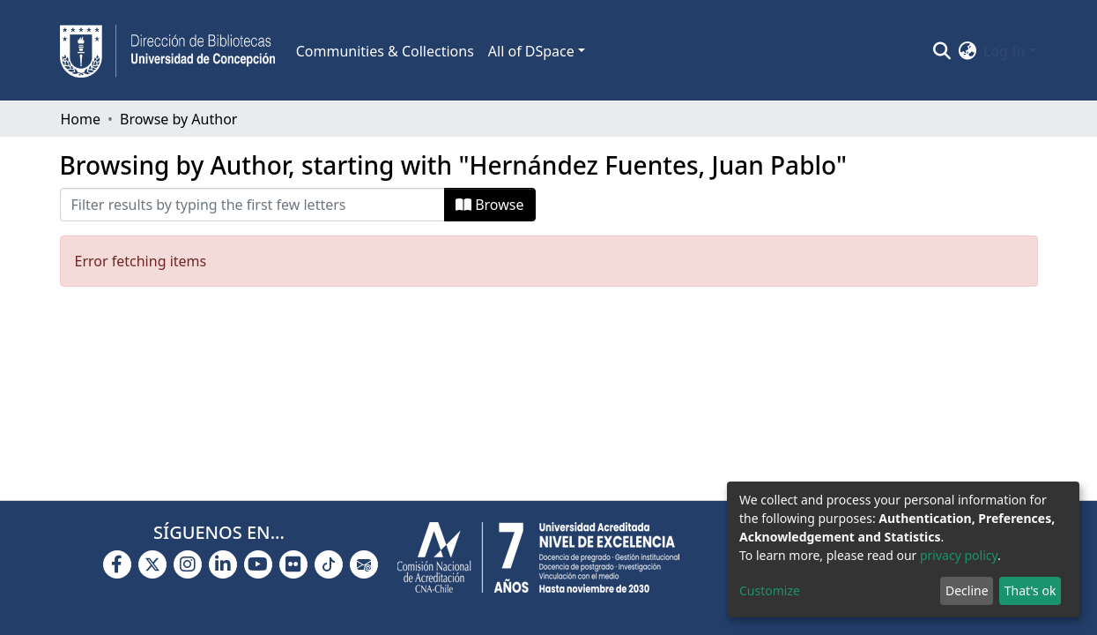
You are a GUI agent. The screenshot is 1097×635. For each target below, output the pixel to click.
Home (81, 119)
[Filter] (253, 204)
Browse (489, 204)
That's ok (1030, 590)
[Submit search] (941, 51)
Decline (967, 590)
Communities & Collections (385, 51)
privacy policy (958, 555)
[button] (967, 51)
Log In (1004, 51)
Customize (769, 590)
